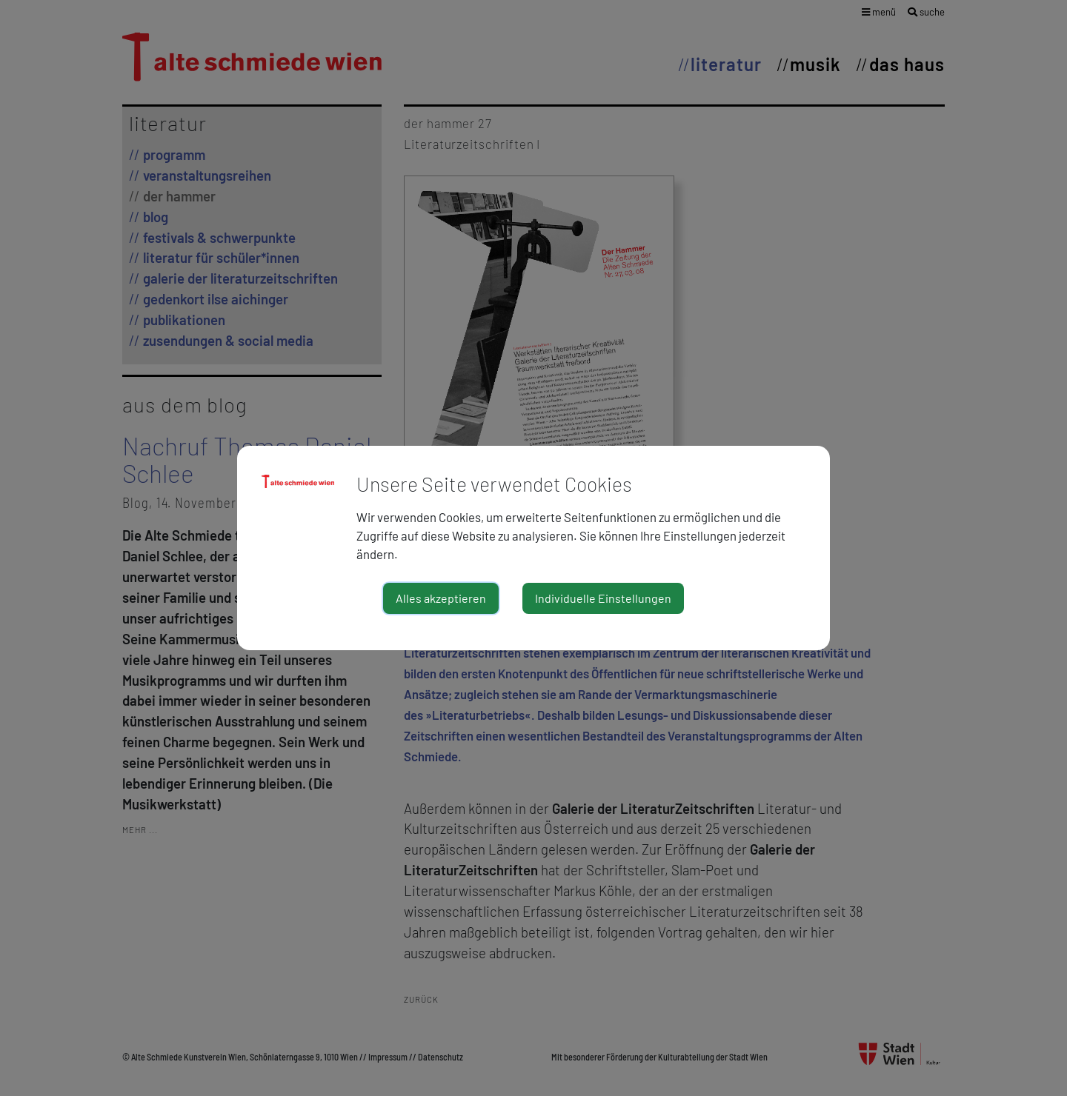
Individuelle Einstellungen (603, 598)
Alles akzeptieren (441, 598)
